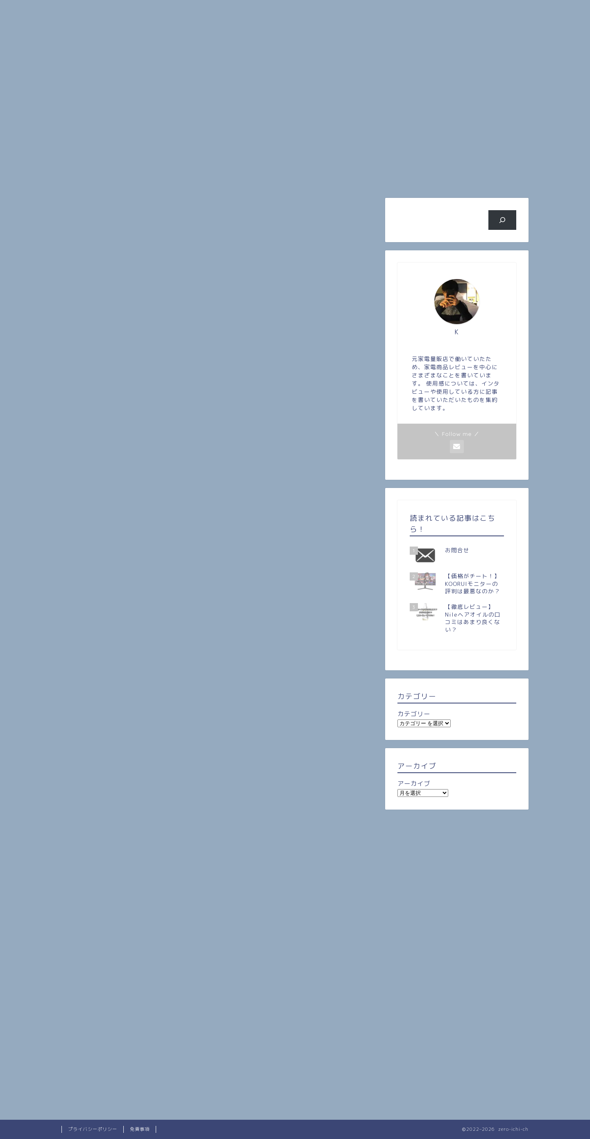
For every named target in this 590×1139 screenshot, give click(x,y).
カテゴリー (413, 714)
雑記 (178, 206)
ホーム (100, 176)
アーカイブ (413, 783)
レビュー (256, 206)
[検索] (502, 220)
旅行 (334, 176)
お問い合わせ (489, 176)
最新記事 (99, 206)
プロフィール (178, 176)
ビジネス (411, 176)
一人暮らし (334, 206)
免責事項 (140, 1129)
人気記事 (256, 176)
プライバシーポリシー (92, 1129)
